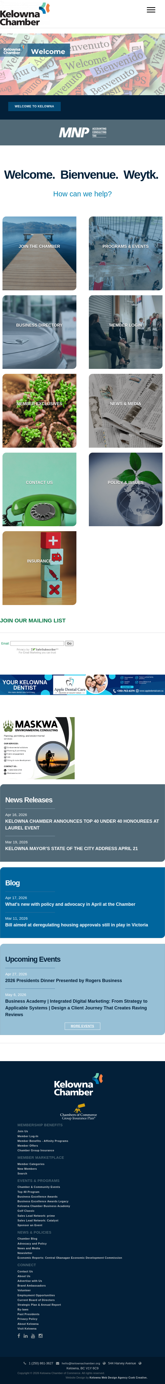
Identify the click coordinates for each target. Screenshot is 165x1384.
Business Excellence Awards (37, 1196)
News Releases (28, 800)
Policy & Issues (126, 482)
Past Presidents (28, 1314)
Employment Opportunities (36, 1295)
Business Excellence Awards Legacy (42, 1201)
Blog (12, 883)
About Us (23, 1276)
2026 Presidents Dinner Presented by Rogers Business (63, 980)
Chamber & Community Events (38, 1186)
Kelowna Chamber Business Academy (43, 1206)
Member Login (125, 325)
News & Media (125, 403)
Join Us (22, 1131)
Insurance (39, 561)
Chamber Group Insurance (35, 1150)
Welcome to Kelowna (34, 106)
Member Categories (31, 1164)
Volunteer (24, 1290)
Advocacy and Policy (32, 1243)
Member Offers (27, 1145)
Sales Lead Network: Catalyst (37, 1220)
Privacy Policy (27, 1318)
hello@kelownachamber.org (81, 1363)
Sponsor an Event (29, 1225)
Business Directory (39, 325)
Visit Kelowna (27, 1328)
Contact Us (39, 482)
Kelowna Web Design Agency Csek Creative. (119, 1377)
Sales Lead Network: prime (36, 1215)
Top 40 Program (28, 1191)
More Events (82, 1026)
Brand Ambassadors (31, 1285)
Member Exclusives (39, 403)
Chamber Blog (27, 1238)
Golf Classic (25, 1210)
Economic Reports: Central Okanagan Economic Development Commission (69, 1257)
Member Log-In (27, 1136)
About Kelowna (28, 1323)
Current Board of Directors (36, 1299)
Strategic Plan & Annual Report (39, 1304)
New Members (27, 1168)
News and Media (28, 1248)
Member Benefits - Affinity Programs (42, 1140)
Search (22, 1173)
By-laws (22, 1309)
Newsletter (24, 1253)
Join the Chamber (39, 246)
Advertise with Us (29, 1280)
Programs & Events (126, 246)
